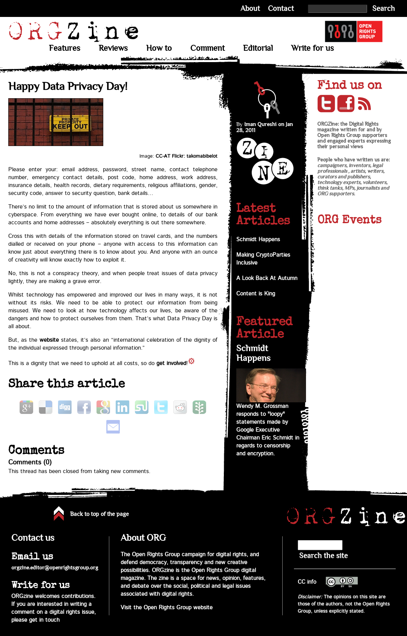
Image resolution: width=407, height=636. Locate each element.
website (49, 340)
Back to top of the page (99, 514)
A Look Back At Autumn (266, 278)
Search (383, 8)
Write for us (312, 48)
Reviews (113, 48)
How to (159, 48)
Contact (281, 8)
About (250, 8)
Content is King (255, 294)
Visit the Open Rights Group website (167, 608)
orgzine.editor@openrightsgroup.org (54, 567)
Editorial (258, 48)
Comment (207, 48)
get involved (171, 363)
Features (64, 48)
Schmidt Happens (258, 239)
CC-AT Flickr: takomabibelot (186, 156)
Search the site (323, 556)
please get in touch (35, 620)
